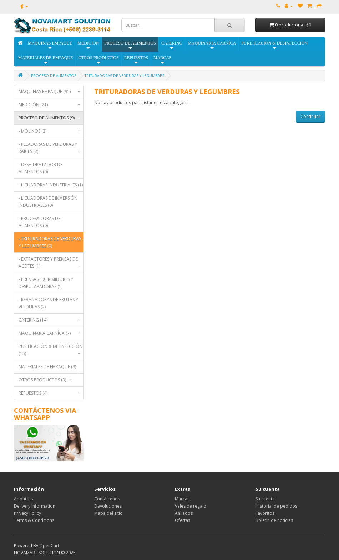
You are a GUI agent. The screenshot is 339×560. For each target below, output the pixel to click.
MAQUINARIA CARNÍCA (212, 46)
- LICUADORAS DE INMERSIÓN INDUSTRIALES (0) (48, 201)
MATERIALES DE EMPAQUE (45, 60)
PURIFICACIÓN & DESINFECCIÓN (274, 46)
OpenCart (49, 546)
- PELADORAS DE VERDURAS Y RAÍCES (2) (51, 149)
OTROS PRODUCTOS (98, 60)
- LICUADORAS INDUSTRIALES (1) (51, 185)
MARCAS (162, 60)
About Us (23, 499)
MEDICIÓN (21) (51, 104)
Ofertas (182, 520)
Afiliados (184, 513)
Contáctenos (107, 499)
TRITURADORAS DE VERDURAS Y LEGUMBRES (124, 75)
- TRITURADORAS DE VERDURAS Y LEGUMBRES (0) (50, 242)
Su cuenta (265, 499)
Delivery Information (34, 506)
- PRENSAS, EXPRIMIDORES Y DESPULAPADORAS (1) (46, 282)
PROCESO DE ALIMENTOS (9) (51, 118)
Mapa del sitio (108, 513)
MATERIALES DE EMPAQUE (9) (51, 368)
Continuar (310, 116)
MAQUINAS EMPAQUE (50, 46)
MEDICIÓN (88, 46)
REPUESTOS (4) (51, 393)
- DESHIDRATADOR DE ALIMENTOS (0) (40, 168)
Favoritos (264, 513)
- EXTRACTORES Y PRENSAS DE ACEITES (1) (51, 264)
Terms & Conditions (34, 520)
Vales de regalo (190, 506)
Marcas (182, 499)
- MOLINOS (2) (51, 131)
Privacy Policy (27, 513)
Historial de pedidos (276, 506)
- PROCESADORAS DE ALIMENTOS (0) (39, 221)
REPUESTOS (136, 60)
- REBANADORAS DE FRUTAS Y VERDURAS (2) (48, 303)
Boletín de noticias (274, 520)
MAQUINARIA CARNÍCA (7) (51, 333)
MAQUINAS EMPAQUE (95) (51, 91)
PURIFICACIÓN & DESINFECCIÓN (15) (51, 351)
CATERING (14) (51, 320)
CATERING (171, 46)
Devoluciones (108, 506)
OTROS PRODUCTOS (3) (47, 380)
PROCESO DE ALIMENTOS (130, 46)
